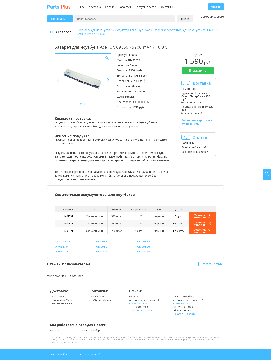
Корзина (216, 6)
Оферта (81, 354)
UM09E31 (68, 216)
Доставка (95, 7)
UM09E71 (68, 230)
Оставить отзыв (211, 264)
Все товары (60, 18)
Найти (185, 18)
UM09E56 (143, 246)
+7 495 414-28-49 (138, 303)
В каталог (60, 32)
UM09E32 (143, 241)
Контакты (166, 7)
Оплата (110, 7)
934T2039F (62, 241)
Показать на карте (140, 310)
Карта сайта (95, 354)
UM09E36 (61, 246)
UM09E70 (61, 251)
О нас (80, 7)
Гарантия (125, 7)
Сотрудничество (145, 7)
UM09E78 (143, 251)
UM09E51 (102, 246)
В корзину (197, 70)
